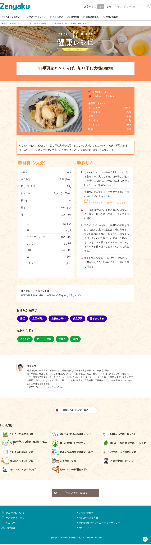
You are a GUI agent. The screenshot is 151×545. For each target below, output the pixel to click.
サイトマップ (84, 529)
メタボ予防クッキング (118, 461)
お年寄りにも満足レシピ (119, 452)
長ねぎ (62, 339)
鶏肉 (75, 339)
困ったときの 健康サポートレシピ (124, 443)
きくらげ (25, 339)
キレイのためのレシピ (17, 452)
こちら (55, 387)
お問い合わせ (84, 514)
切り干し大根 (44, 339)
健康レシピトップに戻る (72, 411)
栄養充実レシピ (64, 461)
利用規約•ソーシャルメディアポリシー (98, 524)
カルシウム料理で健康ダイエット (73, 452)
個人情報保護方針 (87, 519)
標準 (101, 6)
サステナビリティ (13, 519)
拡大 (108, 6)
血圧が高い (38, 319)
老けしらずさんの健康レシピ (71, 434)
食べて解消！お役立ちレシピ (71, 443)
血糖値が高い (58, 319)
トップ (5, 24)
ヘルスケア (16, 24)
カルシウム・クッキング (18, 470)
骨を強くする (97, 319)
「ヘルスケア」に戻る (70, 493)
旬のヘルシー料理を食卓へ (70, 470)
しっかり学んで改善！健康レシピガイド (24, 443)
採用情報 (8, 529)
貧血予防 (77, 319)
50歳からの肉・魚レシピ (119, 434)
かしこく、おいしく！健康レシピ (38, 24)
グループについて (13, 514)
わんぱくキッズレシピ (17, 461)
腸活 (22, 319)
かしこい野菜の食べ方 (17, 434)
